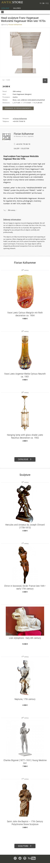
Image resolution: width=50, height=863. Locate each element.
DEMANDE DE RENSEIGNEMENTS (18, 108)
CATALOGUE (5, 8)
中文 (47, 3)
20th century (11, 210)
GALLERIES (17, 8)
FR (40, 3)
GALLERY (16, 149)
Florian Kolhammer (24, 133)
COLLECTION (25, 149)
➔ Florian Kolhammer (20, 118)
